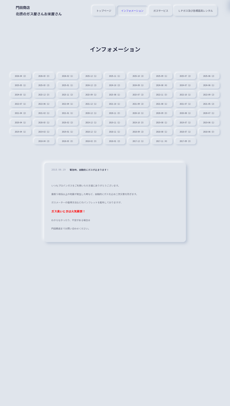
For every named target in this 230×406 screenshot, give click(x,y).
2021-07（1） (74, 114)
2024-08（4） (210, 83)
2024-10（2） (156, 83)
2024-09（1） (183, 83)
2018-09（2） (101, 144)
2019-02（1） (210, 134)
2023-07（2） (210, 93)
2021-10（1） (210, 104)
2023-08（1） (183, 93)
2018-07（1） (156, 144)
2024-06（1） (47, 93)
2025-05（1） (47, 83)
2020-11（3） (20, 124)
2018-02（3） (74, 154)
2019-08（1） (101, 134)
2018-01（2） (101, 154)
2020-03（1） (183, 124)
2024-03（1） (74, 93)
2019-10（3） (74, 134)
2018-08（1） (129, 144)
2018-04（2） (210, 144)
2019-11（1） (47, 134)
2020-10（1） (47, 124)
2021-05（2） (101, 114)
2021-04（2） (129, 114)
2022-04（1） (156, 104)
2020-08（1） (101, 124)
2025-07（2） (210, 73)
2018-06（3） (183, 144)
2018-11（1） (74, 144)
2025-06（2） (20, 83)
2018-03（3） (47, 154)
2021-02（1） (156, 114)
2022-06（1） (129, 104)
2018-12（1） (47, 144)
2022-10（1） (47, 104)
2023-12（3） (101, 93)
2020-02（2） (210, 124)
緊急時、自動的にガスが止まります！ (94, 184)
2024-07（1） (20, 93)
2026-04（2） (20, 73)
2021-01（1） (183, 114)
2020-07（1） (129, 124)
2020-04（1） (156, 124)
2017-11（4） (156, 154)
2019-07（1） (129, 134)
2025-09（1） (183, 73)
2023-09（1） (156, 93)
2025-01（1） (101, 83)
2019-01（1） (20, 144)
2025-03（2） (74, 83)
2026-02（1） (74, 73)
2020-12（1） (210, 114)
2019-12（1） (20, 134)
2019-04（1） (183, 134)
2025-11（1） (129, 73)
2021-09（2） (20, 114)
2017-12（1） (129, 154)
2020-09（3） (74, 124)
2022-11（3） (20, 104)
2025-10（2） (156, 73)
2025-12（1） (101, 73)
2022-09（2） (74, 104)
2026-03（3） (47, 73)
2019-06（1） (156, 134)
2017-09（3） (183, 154)
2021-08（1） (47, 114)
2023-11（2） (129, 93)
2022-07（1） (101, 104)
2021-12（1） (183, 104)
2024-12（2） (129, 83)
